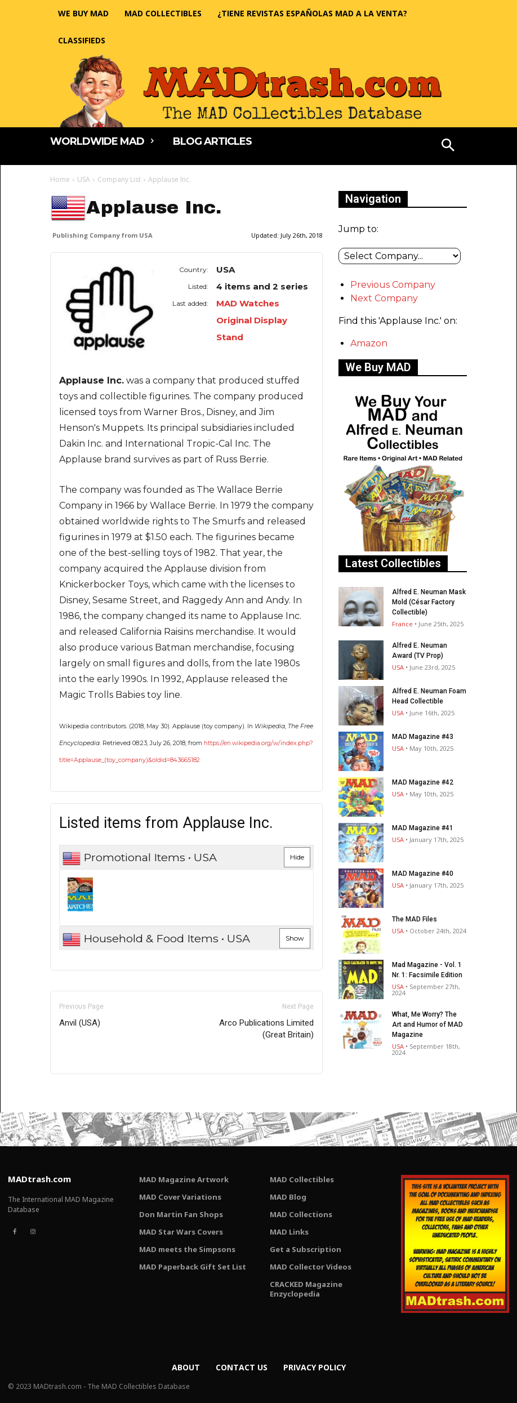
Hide (297, 857)
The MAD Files (414, 919)
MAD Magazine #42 (422, 782)
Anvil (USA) (79, 1023)
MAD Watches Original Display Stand (251, 320)
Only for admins (89, 1093)
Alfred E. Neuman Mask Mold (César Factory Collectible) (429, 602)
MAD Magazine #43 (422, 737)
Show (295, 938)
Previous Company (392, 284)
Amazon (368, 343)
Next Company (384, 298)
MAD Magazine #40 (422, 874)
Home (60, 179)
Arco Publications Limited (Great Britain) (266, 1029)
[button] (448, 146)
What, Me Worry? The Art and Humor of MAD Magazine (427, 1024)
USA (83, 179)
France (402, 624)
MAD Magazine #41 (422, 828)
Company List (119, 179)
